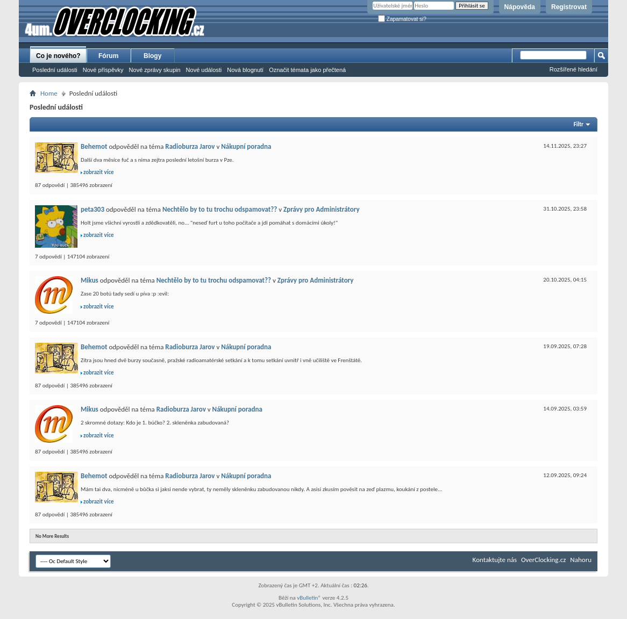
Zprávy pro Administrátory (321, 209)
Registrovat (569, 7)
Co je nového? (58, 56)
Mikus (89, 280)
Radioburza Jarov (190, 146)
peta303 (92, 209)
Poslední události (54, 70)
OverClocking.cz (543, 560)
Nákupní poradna (246, 146)
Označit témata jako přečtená (307, 70)
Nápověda (519, 7)
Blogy (152, 56)
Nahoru (581, 560)
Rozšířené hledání (573, 69)
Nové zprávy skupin (155, 70)
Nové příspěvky (103, 70)
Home (49, 93)
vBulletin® (309, 597)
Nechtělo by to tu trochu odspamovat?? (219, 209)
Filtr (578, 124)
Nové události (204, 70)
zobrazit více (98, 172)
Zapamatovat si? (402, 19)
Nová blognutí (245, 70)
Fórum (108, 56)
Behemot (94, 146)
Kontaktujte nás (495, 560)
